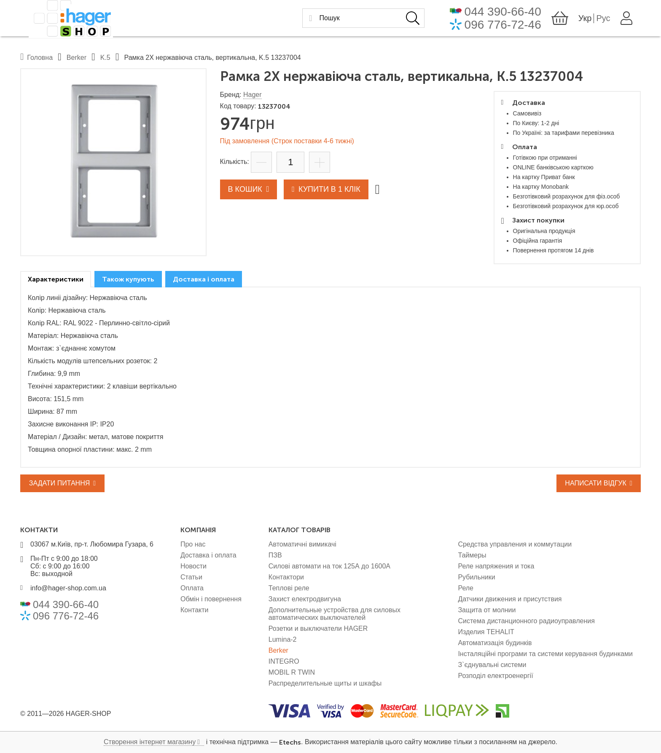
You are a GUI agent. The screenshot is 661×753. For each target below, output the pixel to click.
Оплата (192, 588)
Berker (278, 650)
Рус (612, 20)
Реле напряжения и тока (496, 566)
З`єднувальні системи (492, 664)
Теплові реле (289, 588)
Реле (465, 588)
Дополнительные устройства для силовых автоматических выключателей (334, 613)
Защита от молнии (487, 610)
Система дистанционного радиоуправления (526, 620)
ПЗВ (275, 555)
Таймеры (472, 555)
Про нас (192, 544)
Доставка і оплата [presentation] (203, 279)
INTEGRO (284, 661)
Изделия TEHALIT (486, 631)
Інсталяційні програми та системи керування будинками (545, 653)
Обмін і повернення (211, 599)
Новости (193, 566)
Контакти (194, 610)
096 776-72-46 (511, 26)
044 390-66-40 (511, 13)
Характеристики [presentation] (55, 279)
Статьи (191, 577)
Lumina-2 (283, 639)
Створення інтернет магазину (150, 741)
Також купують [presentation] (128, 279)
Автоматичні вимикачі (302, 544)
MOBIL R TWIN (292, 672)
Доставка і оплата (208, 555)
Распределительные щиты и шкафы (325, 683)
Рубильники (476, 577)
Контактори (286, 577)
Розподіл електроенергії (495, 675)
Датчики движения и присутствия (510, 599)
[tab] (55, 279)
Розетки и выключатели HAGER (318, 628)
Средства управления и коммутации (515, 544)
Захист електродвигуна (305, 599)
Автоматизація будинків (495, 642)
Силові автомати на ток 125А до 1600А (329, 566)
